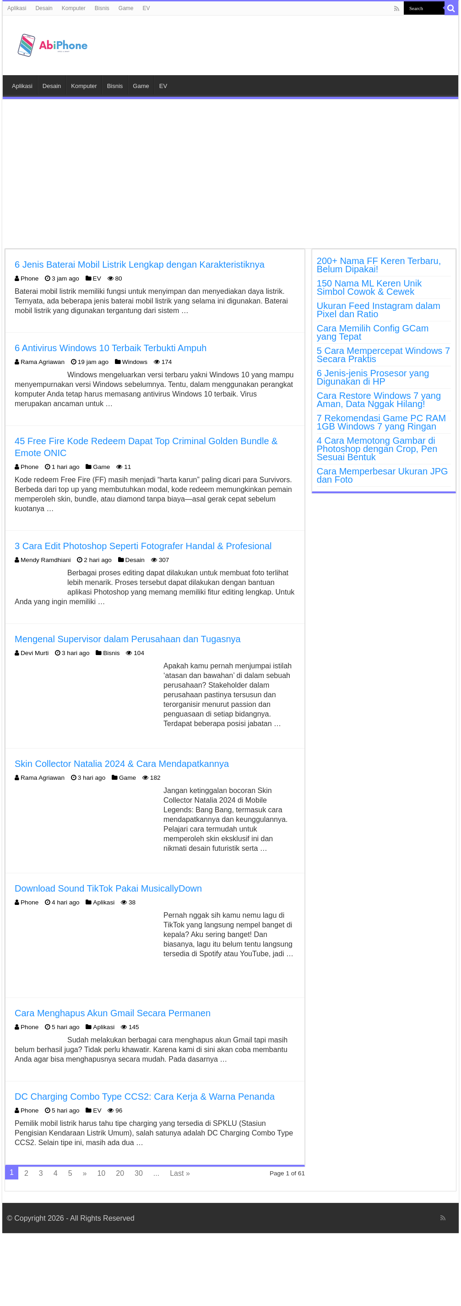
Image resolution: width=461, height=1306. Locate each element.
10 (101, 1173)
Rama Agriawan (43, 361)
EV (146, 8)
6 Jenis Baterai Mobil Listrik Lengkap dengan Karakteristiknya (140, 264)
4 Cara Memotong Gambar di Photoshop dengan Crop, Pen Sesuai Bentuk (377, 448)
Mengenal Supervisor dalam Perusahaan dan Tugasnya (128, 639)
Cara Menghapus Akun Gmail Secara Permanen (113, 1013)
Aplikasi (16, 8)
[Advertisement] (230, 175)
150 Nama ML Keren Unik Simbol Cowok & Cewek (369, 287)
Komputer (74, 8)
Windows (134, 361)
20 (120, 1173)
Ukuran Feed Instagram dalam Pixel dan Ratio (378, 310)
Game (126, 8)
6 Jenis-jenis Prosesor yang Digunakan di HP (373, 377)
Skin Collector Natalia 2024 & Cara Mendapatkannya (122, 764)
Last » (180, 1173)
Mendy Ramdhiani (46, 560)
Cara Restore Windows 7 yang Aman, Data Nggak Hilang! (379, 400)
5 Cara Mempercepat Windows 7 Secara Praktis (383, 355)
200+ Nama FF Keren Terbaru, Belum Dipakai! (379, 265)
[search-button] (451, 8)
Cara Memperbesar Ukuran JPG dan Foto (382, 475)
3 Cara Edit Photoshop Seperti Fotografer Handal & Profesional (143, 546)
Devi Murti (35, 653)
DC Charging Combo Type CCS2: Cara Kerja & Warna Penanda (145, 1096)
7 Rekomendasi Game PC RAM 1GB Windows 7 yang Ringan (381, 422)
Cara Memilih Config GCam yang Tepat (373, 332)
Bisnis (102, 8)
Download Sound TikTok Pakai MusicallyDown (108, 888)
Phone (29, 278)
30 (139, 1173)
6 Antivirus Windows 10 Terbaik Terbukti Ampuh (110, 348)
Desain (43, 8)
